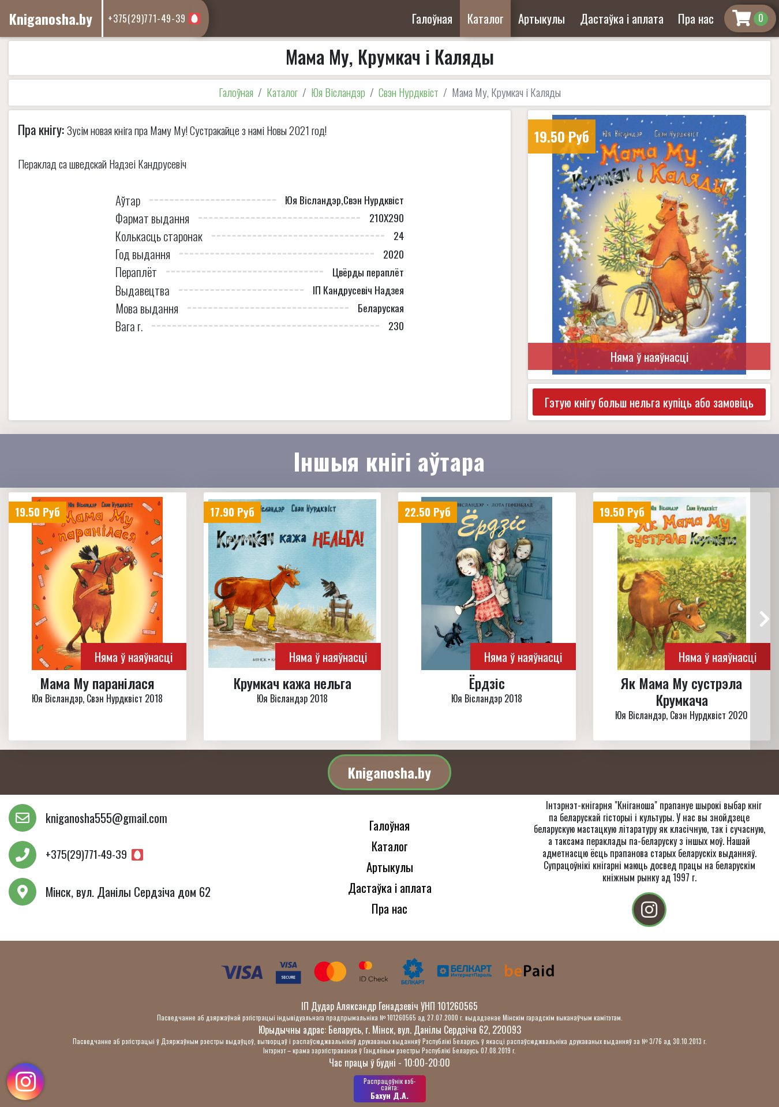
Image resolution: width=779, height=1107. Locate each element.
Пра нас (696, 18)
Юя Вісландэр (338, 92)
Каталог (485, 18)
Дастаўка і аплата (622, 18)
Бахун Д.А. (389, 1088)
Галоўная (432, 18)
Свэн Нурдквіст (409, 92)
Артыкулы (541, 18)
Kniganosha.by (389, 772)
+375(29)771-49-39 (147, 18)
